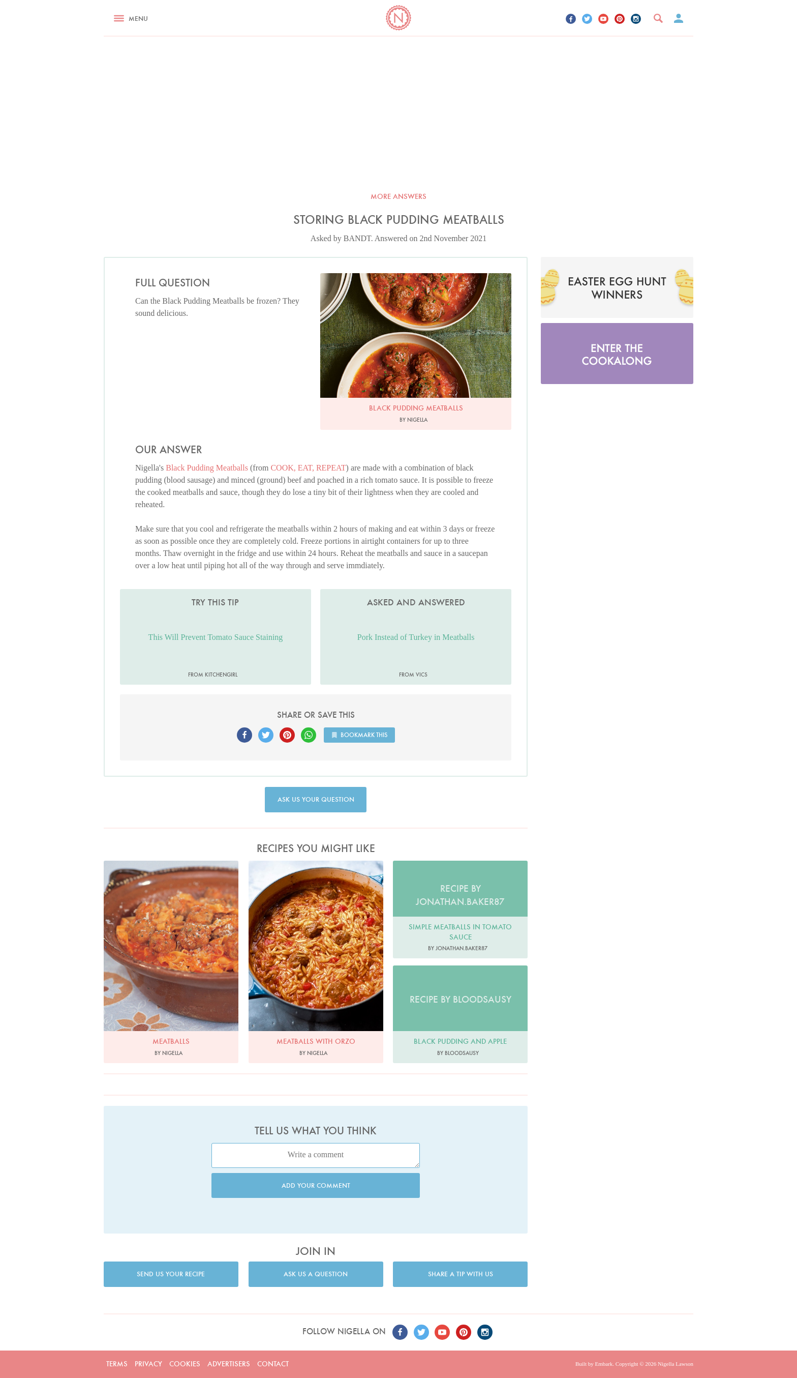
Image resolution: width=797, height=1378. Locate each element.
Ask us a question (316, 1274)
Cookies (184, 1363)
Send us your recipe (171, 1274)
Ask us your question (316, 799)
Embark (603, 1364)
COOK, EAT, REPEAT (308, 467)
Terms (117, 1363)
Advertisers (228, 1363)
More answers (398, 196)
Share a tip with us (460, 1274)
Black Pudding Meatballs (207, 467)
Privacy (148, 1363)
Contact (273, 1363)
